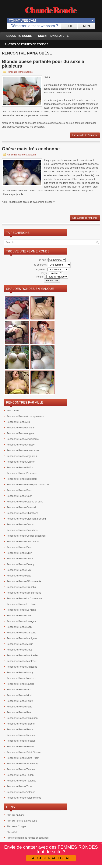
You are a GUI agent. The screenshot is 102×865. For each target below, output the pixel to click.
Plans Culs (12, 832)
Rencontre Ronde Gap (18, 575)
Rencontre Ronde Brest (19, 490)
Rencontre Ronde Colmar (20, 524)
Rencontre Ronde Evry (18, 570)
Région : (41, 276)
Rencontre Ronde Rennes (20, 735)
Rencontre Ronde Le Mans (21, 609)
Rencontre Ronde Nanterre (21, 678)
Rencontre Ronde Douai (19, 558)
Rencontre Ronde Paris (19, 706)
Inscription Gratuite (53, 35)
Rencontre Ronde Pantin (19, 700)
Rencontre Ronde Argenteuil (21, 456)
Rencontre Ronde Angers (20, 433)
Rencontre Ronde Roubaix (20, 740)
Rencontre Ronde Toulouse (21, 780)
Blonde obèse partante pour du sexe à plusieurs (43, 64)
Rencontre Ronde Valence (20, 792)
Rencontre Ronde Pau (18, 712)
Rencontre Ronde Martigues (21, 638)
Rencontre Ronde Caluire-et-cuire (24, 501)
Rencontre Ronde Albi (18, 421)
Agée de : (41, 269)
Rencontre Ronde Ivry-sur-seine (23, 592)
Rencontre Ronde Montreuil (21, 661)
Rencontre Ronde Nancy (19, 672)
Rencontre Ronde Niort (19, 695)
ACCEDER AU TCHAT (51, 858)
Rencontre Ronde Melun (19, 644)
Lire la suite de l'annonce (84, 135)
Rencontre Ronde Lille (18, 615)
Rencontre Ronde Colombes (21, 530)
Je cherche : (41, 264)
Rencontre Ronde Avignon (20, 461)
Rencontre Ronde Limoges (21, 621)
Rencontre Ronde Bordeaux (21, 478)
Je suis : (43, 260)
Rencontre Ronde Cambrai (21, 507)
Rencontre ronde (18, 35)
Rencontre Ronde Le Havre (21, 604)
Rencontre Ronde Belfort (19, 467)
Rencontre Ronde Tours (19, 786)
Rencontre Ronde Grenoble (21, 587)
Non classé (12, 410)
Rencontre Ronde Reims (19, 729)
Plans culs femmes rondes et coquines (27, 837)
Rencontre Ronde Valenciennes (23, 797)
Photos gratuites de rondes (26, 44)
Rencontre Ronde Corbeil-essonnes (26, 535)
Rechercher (52, 280)
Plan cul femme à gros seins (21, 820)
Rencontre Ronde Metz (19, 649)
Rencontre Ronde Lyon (19, 626)
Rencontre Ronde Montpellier (22, 655)
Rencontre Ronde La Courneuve (24, 598)
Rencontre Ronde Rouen (20, 746)
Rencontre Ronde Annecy (20, 444)
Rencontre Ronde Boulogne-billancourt (27, 484)
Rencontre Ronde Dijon (19, 552)
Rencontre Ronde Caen (19, 495)
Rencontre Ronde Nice (18, 689)
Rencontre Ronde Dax (18, 547)
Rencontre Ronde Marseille (21, 632)
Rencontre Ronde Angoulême (22, 439)
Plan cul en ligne (15, 815)
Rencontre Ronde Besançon (21, 473)
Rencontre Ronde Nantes (20, 72)
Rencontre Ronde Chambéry (22, 513)
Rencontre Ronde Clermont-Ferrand (26, 518)
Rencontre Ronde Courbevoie (22, 541)
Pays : (45, 273)
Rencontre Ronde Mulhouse (21, 666)
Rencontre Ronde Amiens (20, 427)
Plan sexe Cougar (16, 826)
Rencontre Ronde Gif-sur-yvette (23, 581)
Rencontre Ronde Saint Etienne (23, 752)
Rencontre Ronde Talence (20, 769)
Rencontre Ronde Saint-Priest (22, 757)
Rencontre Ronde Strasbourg (22, 154)
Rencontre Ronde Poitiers (20, 723)
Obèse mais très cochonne (31, 148)
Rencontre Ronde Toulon (20, 775)
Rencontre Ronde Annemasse (22, 450)
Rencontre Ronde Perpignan (22, 718)
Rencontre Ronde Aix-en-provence (25, 416)
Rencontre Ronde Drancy (20, 564)
